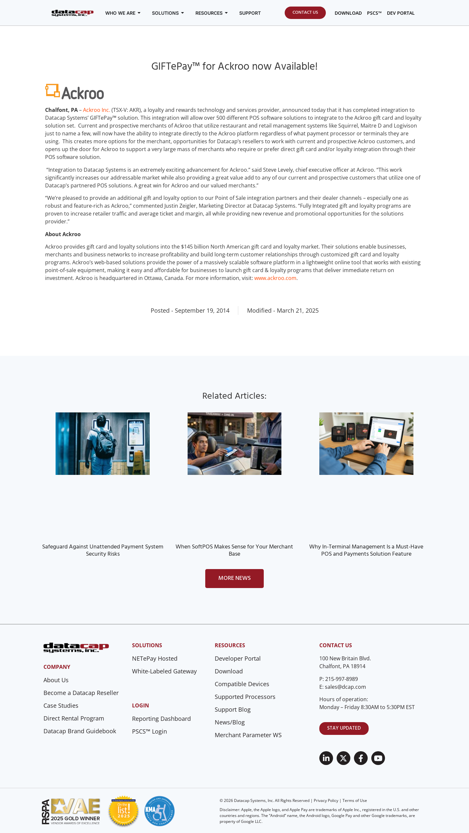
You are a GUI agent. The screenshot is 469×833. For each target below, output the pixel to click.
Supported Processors (245, 697)
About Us (56, 680)
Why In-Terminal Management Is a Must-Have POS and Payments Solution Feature (366, 550)
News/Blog (230, 722)
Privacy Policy (326, 800)
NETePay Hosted (154, 658)
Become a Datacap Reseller (81, 693)
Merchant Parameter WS (248, 735)
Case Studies (60, 705)
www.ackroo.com (275, 278)
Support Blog (233, 709)
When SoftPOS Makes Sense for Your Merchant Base (234, 550)
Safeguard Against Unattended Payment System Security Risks (102, 550)
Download (229, 671)
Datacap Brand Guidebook (79, 731)
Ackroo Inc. (96, 109)
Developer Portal (238, 658)
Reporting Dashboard (161, 718)
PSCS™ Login (149, 731)
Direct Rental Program (73, 718)
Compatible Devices (242, 684)
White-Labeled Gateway (164, 671)
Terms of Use (355, 800)
